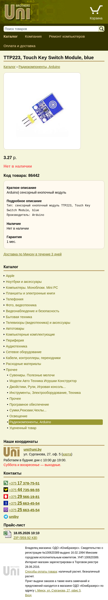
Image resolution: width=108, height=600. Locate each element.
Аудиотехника (16, 346)
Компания (33, 36)
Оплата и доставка (20, 46)
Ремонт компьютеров (67, 36)
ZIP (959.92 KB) (25, 538)
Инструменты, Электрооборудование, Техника (45, 393)
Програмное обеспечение (29, 404)
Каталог (11, 36)
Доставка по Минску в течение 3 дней (33, 254)
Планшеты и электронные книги (30, 293)
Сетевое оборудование (23, 352)
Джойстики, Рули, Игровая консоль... (37, 387)
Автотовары (15, 328)
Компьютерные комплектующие (30, 334)
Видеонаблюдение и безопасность (32, 311)
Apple (10, 276)
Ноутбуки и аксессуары (24, 282)
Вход (28, 595)
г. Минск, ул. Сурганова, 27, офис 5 (58, 590)
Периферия (15, 340)
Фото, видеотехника (21, 305)
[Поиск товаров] (53, 29)
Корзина (96, 18)
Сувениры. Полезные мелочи (31, 375)
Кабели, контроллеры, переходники (33, 358)
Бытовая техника (19, 317)
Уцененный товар (22, 428)
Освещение (18, 416)
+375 (24, 483)
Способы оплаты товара (41, 571)
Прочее (11, 370)
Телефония (14, 299)
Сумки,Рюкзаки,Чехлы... (27, 410)
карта (67, 454)
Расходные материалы (23, 364)
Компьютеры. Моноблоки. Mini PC (32, 287)
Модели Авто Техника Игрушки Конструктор (43, 381)
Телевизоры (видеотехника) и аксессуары (38, 322)
